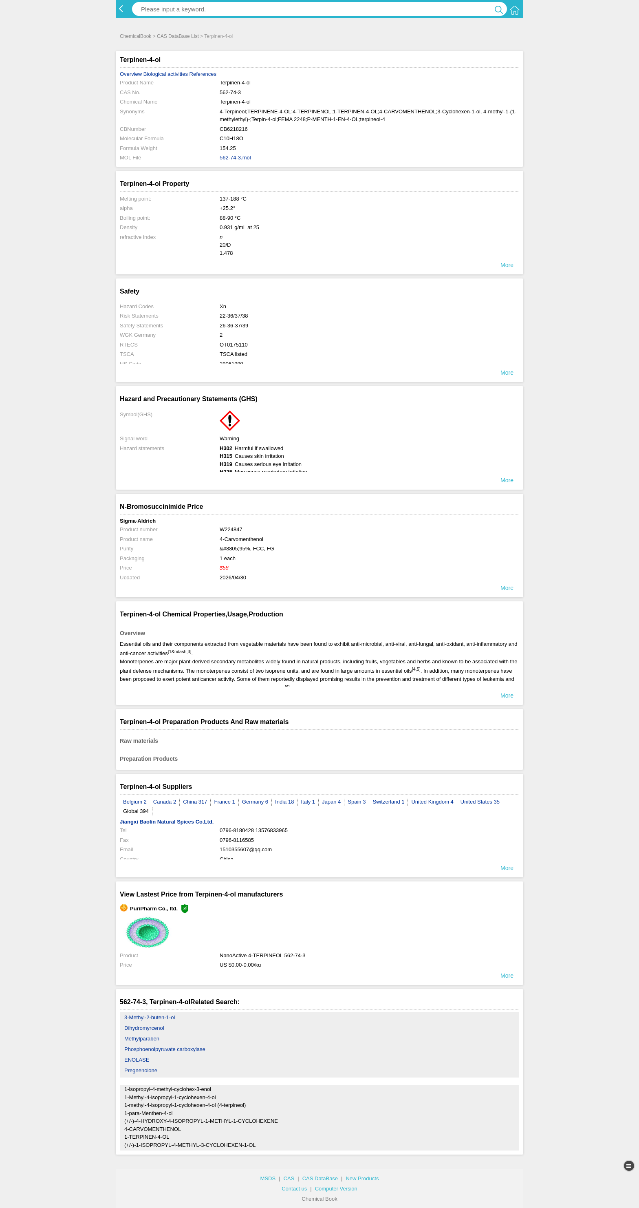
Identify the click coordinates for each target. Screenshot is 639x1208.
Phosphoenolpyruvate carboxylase (164, 1049)
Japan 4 (331, 802)
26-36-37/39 (234, 325)
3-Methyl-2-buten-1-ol (149, 1017)
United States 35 (480, 802)
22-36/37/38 (234, 316)
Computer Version (336, 1189)
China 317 (195, 802)
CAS (289, 1178)
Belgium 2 (135, 802)
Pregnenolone (140, 1070)
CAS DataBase (320, 1178)
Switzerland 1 (388, 802)
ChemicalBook (135, 36)
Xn (223, 306)
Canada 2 (164, 802)
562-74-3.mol (235, 158)
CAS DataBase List (178, 36)
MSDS (268, 1178)
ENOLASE (136, 1060)
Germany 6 (255, 802)
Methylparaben (141, 1039)
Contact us (294, 1189)
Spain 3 (357, 802)
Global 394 (136, 811)
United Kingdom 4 (432, 802)
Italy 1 (308, 802)
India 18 (284, 802)
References (202, 74)
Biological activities (165, 74)
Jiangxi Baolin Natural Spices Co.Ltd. (167, 822)
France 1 (224, 802)
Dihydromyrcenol (144, 1028)
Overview (131, 74)
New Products (362, 1178)
